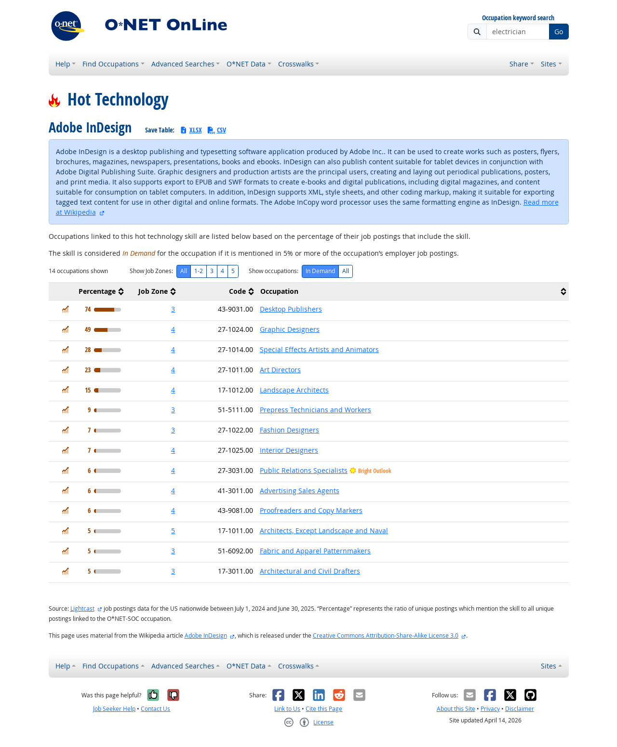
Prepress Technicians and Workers (315, 409)
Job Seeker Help (114, 709)
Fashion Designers (289, 429)
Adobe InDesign (206, 635)
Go (558, 31)
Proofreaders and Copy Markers (311, 510)
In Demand (320, 271)
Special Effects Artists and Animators (319, 349)
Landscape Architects (294, 389)
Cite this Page (324, 709)
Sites (548, 63)
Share (519, 63)
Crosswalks (296, 63)
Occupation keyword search (518, 18)
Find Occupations (110, 63)
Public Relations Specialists (304, 470)
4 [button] (173, 329)
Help (62, 63)
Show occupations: (273, 271)
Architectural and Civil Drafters (310, 571)
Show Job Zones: (151, 271)
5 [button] (173, 530)
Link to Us (287, 709)
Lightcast (82, 608)
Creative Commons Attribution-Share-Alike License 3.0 (385, 635)
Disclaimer (519, 709)
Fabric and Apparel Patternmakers (315, 550)
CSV (216, 129)
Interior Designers (289, 450)
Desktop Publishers (291, 309)
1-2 (198, 271)
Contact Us (155, 709)
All (183, 271)
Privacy (490, 709)
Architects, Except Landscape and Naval (324, 530)
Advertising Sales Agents (299, 490)
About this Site (456, 709)
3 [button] (173, 309)
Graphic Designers (290, 329)
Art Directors (280, 369)
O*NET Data (246, 63)
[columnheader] (88, 292)
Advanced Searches (183, 63)
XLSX (190, 129)
